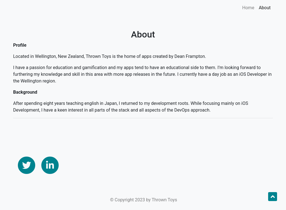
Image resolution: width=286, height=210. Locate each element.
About (265, 7)
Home (248, 7)
